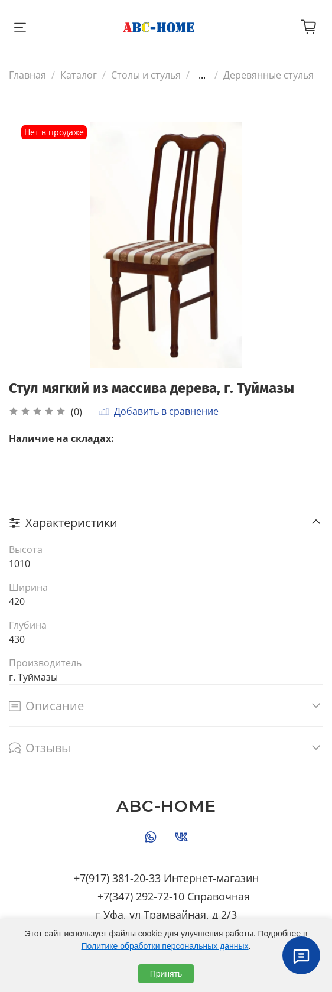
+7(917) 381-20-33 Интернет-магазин (166, 878)
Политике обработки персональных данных (165, 946)
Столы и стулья (146, 75)
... (202, 75)
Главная (27, 75)
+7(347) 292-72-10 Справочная (173, 896)
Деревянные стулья (268, 75)
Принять (166, 973)
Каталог (78, 75)
